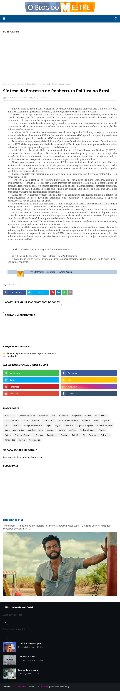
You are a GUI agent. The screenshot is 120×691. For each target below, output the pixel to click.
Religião (75, 435)
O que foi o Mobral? (28, 656)
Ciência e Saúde (12, 420)
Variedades (10, 440)
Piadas (102, 430)
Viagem (22, 440)
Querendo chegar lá (28, 670)
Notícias (72, 430)
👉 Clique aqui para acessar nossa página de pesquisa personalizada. (29, 355)
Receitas (64, 435)
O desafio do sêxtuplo (29, 643)
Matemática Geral (104, 425)
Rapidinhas (52, 435)
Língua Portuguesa (85, 425)
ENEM (96, 420)
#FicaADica (10, 415)
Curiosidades (49, 420)
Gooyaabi (44, 686)
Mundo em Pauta (35, 430)
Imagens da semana (33, 425)
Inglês (48, 425)
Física (7, 425)
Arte (53, 415)
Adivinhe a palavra (26, 415)
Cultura (35, 420)
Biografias (76, 415)
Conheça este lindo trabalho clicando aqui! (23, 457)
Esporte (105, 420)
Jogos (57, 425)
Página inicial (9, 84)
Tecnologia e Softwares (99, 435)
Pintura (8, 435)
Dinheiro (86, 420)
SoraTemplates (19, 686)
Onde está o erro (87, 430)
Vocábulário (34, 440)
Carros (88, 415)
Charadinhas (100, 415)
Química (39, 435)
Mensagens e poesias (14, 430)
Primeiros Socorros (23, 435)
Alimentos (43, 415)
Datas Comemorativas (68, 420)
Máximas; (51, 430)
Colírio (25, 420)
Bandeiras (63, 415)
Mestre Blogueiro (13, 97)
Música (62, 430)
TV (84, 435)
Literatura (68, 425)
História (19, 84)
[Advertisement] (60, 58)
